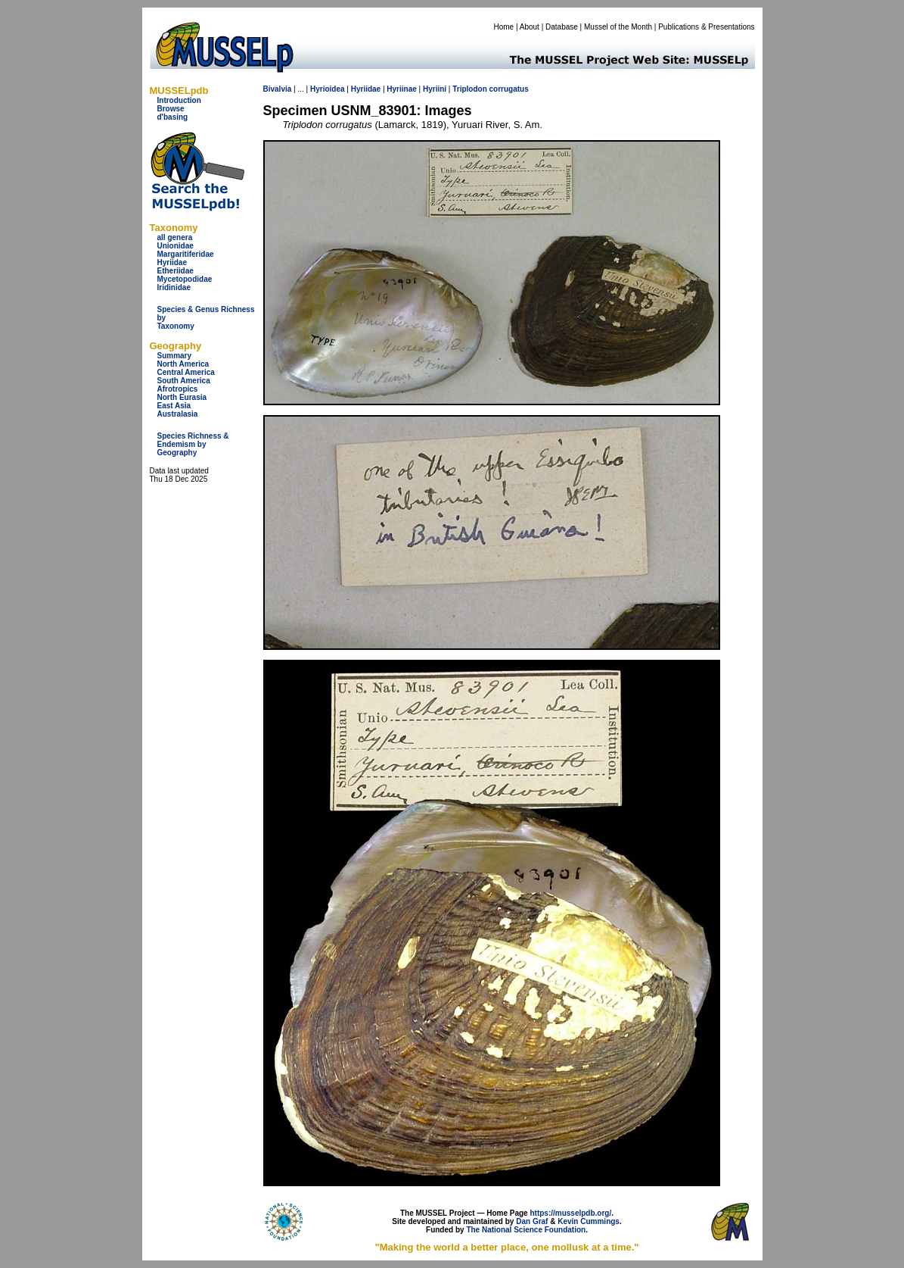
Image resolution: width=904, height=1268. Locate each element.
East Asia (174, 405)
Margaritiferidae (185, 254)
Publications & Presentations (706, 27)
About (529, 27)
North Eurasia (182, 397)
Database (561, 27)
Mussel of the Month (618, 27)
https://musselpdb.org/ (570, 1213)
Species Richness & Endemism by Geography (193, 444)
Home (503, 27)
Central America (186, 372)
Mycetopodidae (185, 279)
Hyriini (434, 89)
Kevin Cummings (589, 1221)
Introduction (179, 100)
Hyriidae (172, 262)
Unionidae (175, 246)
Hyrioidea (327, 89)
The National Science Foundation (526, 1230)
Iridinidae (174, 287)
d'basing (172, 117)
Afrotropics (177, 389)
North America (183, 364)
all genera (175, 237)
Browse (171, 109)
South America (183, 380)
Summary (174, 355)
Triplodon (469, 89)
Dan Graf (532, 1221)
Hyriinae (401, 89)
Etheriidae (175, 271)
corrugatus (509, 89)
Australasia (177, 414)
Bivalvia (277, 89)
